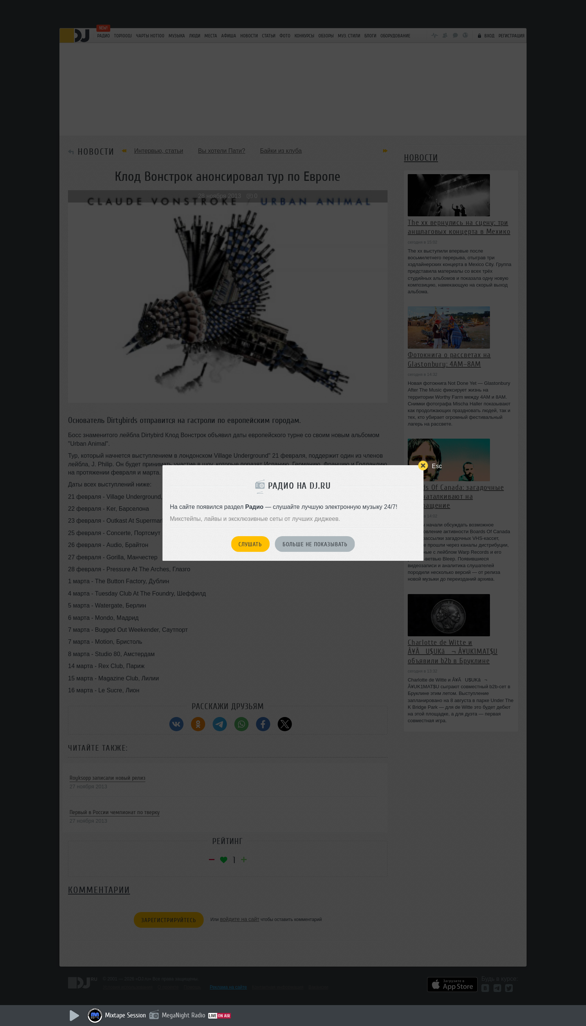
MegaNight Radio (183, 1015)
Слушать (250, 544)
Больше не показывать (315, 544)
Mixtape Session (125, 1015)
